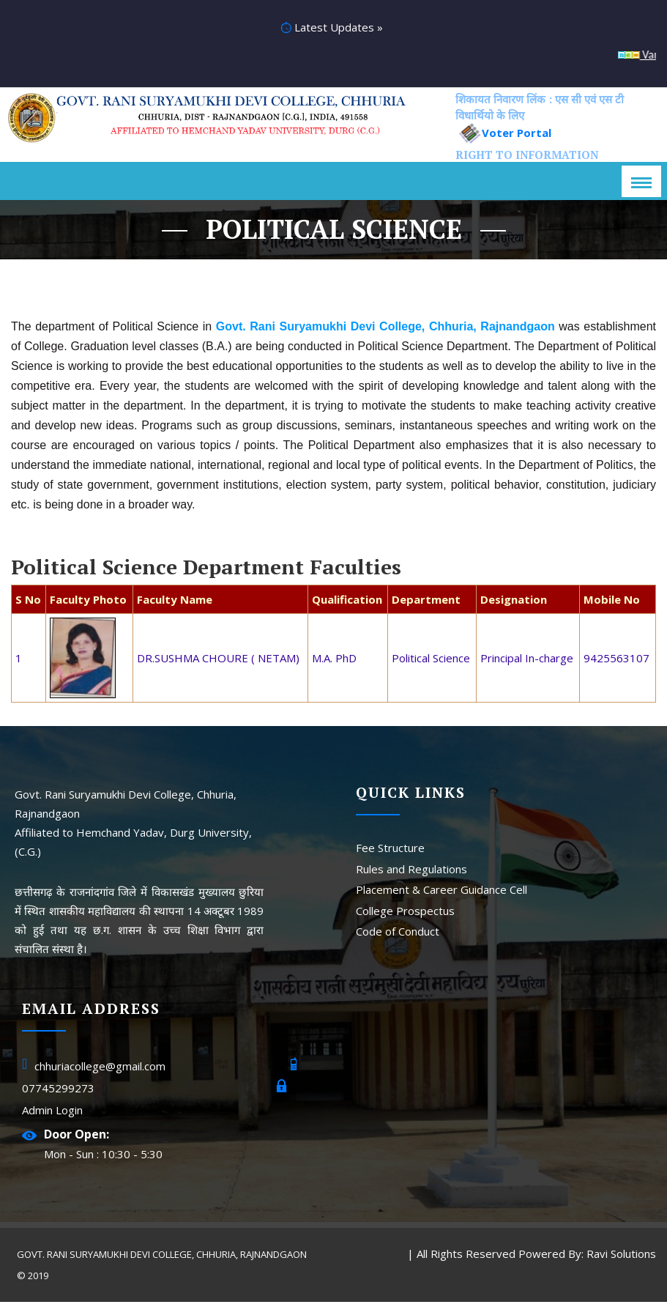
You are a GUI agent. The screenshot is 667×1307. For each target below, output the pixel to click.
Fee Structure (390, 852)
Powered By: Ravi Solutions (585, 1258)
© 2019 (34, 1280)
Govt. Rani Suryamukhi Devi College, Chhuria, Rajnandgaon (163, 1259)
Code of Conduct (397, 936)
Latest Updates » (331, 30)
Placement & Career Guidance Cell (441, 894)
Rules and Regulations (411, 874)
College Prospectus (405, 915)
